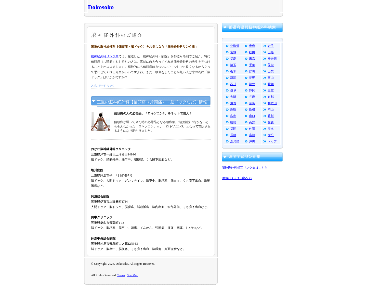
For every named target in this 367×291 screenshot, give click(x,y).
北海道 (234, 46)
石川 (233, 84)
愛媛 (271, 122)
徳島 (233, 122)
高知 (252, 122)
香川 (271, 116)
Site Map (132, 275)
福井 (252, 84)
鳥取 (233, 109)
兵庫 (252, 97)
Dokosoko (101, 7)
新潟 (233, 78)
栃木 (233, 71)
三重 (271, 90)
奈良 (252, 103)
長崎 (233, 135)
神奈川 (272, 58)
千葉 (252, 65)
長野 (252, 78)
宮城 (233, 52)
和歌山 (272, 103)
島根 (252, 109)
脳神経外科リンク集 (105, 56)
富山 (271, 78)
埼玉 (233, 65)
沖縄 (252, 141)
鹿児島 (234, 141)
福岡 (233, 128)
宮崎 (252, 135)
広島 (233, 116)
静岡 (252, 90)
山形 (271, 52)
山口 (252, 116)
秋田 (252, 52)
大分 (271, 135)
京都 (271, 97)
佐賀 (252, 128)
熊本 (271, 128)
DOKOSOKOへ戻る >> (237, 178)
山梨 (271, 71)
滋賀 (233, 103)
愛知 (271, 84)
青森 (252, 46)
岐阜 (233, 90)
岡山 (271, 109)
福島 (233, 58)
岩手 (271, 46)
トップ (272, 141)
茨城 (271, 65)
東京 (252, 58)
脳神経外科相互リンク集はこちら (245, 167)
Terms (121, 275)
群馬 (252, 71)
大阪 (233, 97)
